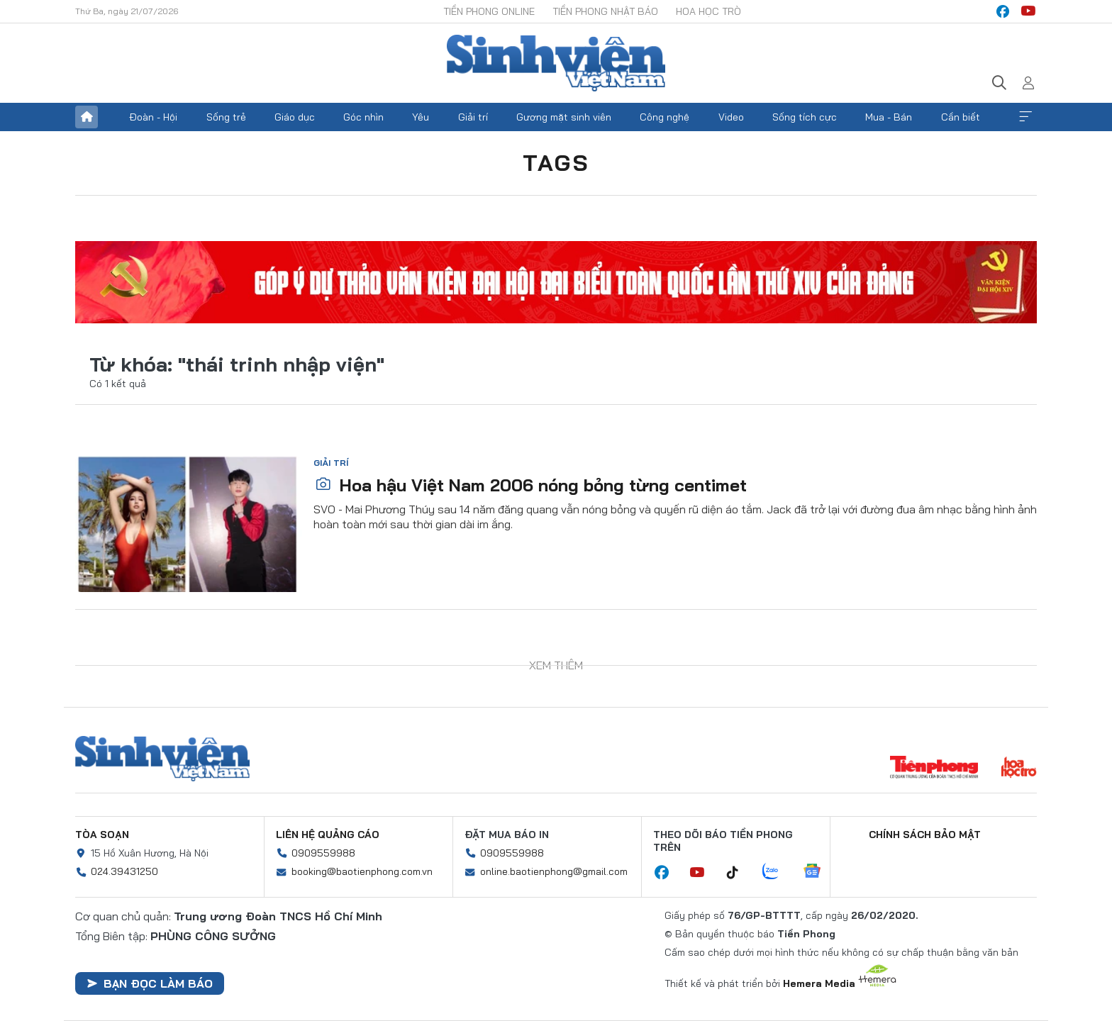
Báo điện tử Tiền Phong (556, 63)
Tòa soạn (102, 834)
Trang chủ (86, 117)
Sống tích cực (804, 117)
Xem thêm (1025, 117)
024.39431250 (124, 871)
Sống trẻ (226, 117)
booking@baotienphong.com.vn (362, 871)
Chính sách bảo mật (925, 834)
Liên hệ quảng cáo (327, 834)
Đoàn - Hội (153, 117)
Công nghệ (664, 117)
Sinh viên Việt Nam (162, 758)
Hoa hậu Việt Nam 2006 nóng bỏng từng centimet (531, 485)
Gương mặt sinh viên (563, 117)
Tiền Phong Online (489, 11)
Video (731, 117)
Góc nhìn (363, 117)
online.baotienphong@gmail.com (554, 871)
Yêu (420, 117)
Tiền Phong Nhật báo (605, 11)
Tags (556, 162)
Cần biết (960, 117)
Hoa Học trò (708, 11)
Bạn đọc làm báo (150, 983)
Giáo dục (294, 117)
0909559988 (323, 853)
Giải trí (473, 117)
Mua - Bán (888, 117)
